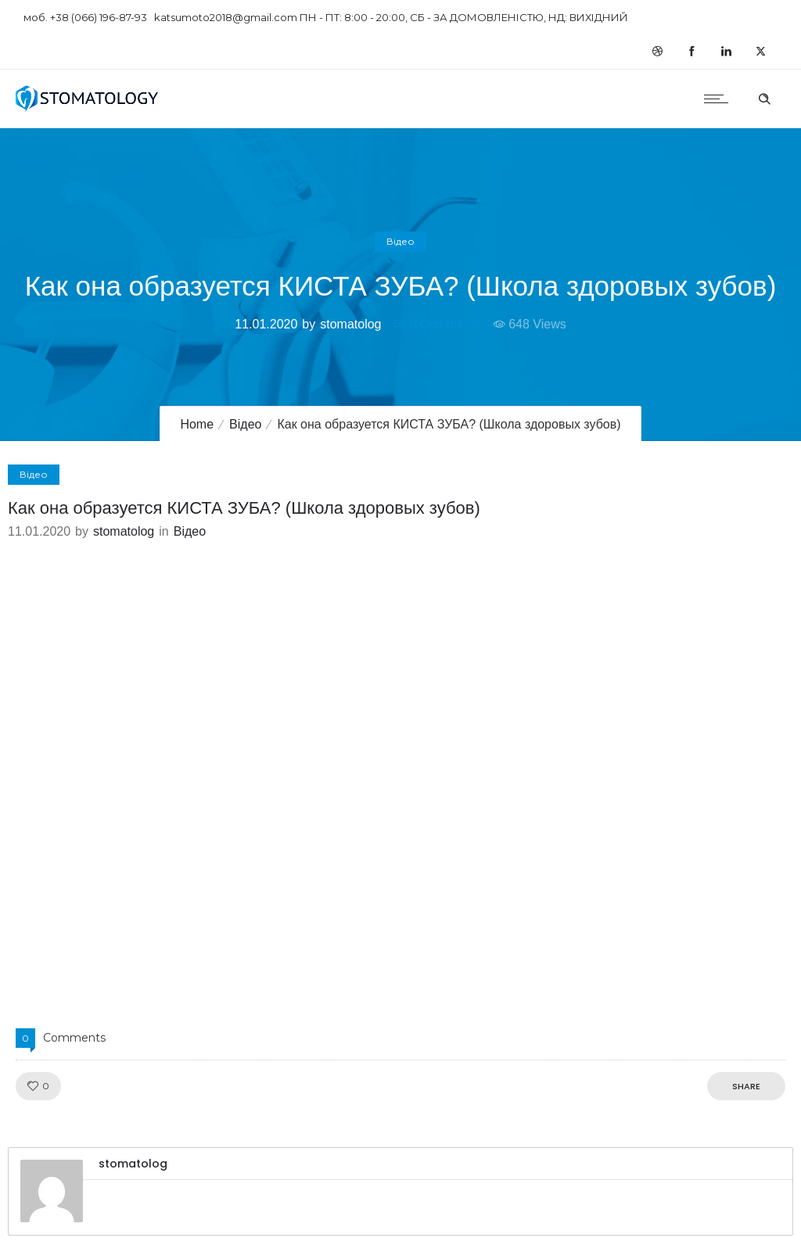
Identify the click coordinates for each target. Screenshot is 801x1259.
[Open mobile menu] (719, 98)
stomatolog (350, 324)
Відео (245, 424)
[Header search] (764, 97)
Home (197, 424)
